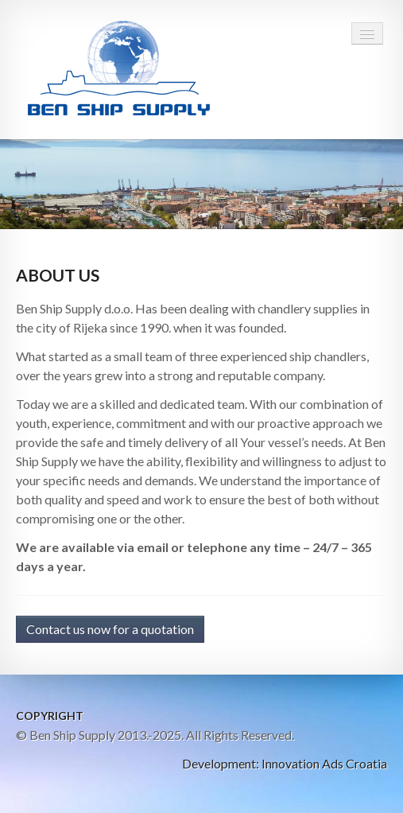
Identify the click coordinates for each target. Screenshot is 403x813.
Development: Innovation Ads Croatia (284, 763)
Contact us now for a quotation (110, 628)
